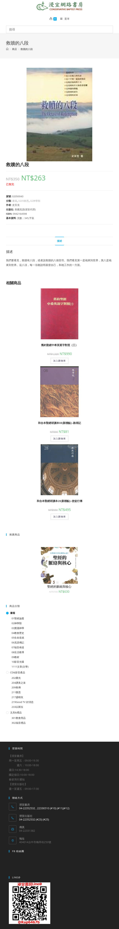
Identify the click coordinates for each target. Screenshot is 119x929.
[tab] (59, 241)
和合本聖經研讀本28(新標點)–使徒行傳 (59, 501)
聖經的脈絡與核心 (59, 586)
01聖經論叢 (18, 618)
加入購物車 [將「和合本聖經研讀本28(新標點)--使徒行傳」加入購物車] (59, 516)
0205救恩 (23, 200)
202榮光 (16, 678)
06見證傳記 (18, 642)
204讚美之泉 (19, 682)
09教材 (15, 657)
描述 (59, 241)
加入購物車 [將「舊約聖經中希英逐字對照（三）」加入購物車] (59, 360)
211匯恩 (16, 692)
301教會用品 (19, 718)
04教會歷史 (18, 633)
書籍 (14, 200)
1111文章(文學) (20, 666)
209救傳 (16, 687)
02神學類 (35, 200)
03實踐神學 (18, 628)
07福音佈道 (18, 647)
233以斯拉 (17, 707)
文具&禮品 (16, 712)
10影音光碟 (18, 661)
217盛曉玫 (17, 697)
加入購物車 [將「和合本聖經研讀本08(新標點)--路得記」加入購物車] (59, 438)
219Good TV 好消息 (23, 702)
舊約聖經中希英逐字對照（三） (59, 345)
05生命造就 (18, 637)
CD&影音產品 (17, 672)
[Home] (7, 49)
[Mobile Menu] (63, 18)
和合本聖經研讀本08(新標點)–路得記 (59, 423)
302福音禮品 (19, 722)
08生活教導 (18, 652)
